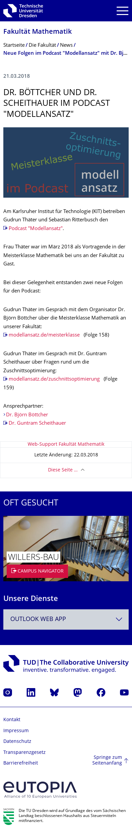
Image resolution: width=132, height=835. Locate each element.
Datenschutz (17, 742)
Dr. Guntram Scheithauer (37, 423)
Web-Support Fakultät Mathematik (66, 444)
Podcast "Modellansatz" (36, 228)
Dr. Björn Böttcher (27, 415)
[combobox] (66, 619)
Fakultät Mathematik (37, 32)
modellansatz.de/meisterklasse (44, 335)
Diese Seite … (63, 470)
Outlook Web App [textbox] (38, 619)
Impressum (16, 731)
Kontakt (11, 720)
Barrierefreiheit (20, 763)
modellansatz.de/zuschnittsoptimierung (54, 379)
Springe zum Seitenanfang (107, 761)
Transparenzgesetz (24, 753)
